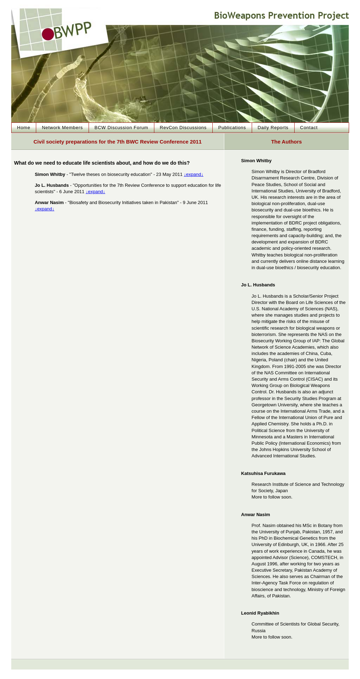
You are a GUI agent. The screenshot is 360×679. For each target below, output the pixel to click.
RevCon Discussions (183, 127)
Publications (232, 127)
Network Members (62, 127)
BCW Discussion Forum (121, 127)
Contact (309, 127)
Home (24, 127)
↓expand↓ (194, 174)
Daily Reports (273, 127)
